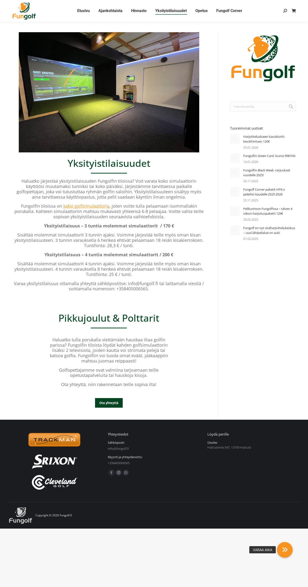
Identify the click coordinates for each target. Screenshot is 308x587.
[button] (285, 550)
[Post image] (235, 139)
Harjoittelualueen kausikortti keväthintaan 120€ (263, 139)
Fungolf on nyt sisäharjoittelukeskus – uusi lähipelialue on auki (269, 230)
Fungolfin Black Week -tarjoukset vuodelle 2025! (266, 172)
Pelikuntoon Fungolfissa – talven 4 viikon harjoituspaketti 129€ (267, 211)
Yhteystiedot (52, 5)
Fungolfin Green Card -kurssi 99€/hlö (269, 156)
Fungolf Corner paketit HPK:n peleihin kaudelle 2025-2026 (264, 191)
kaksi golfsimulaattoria (86, 206)
